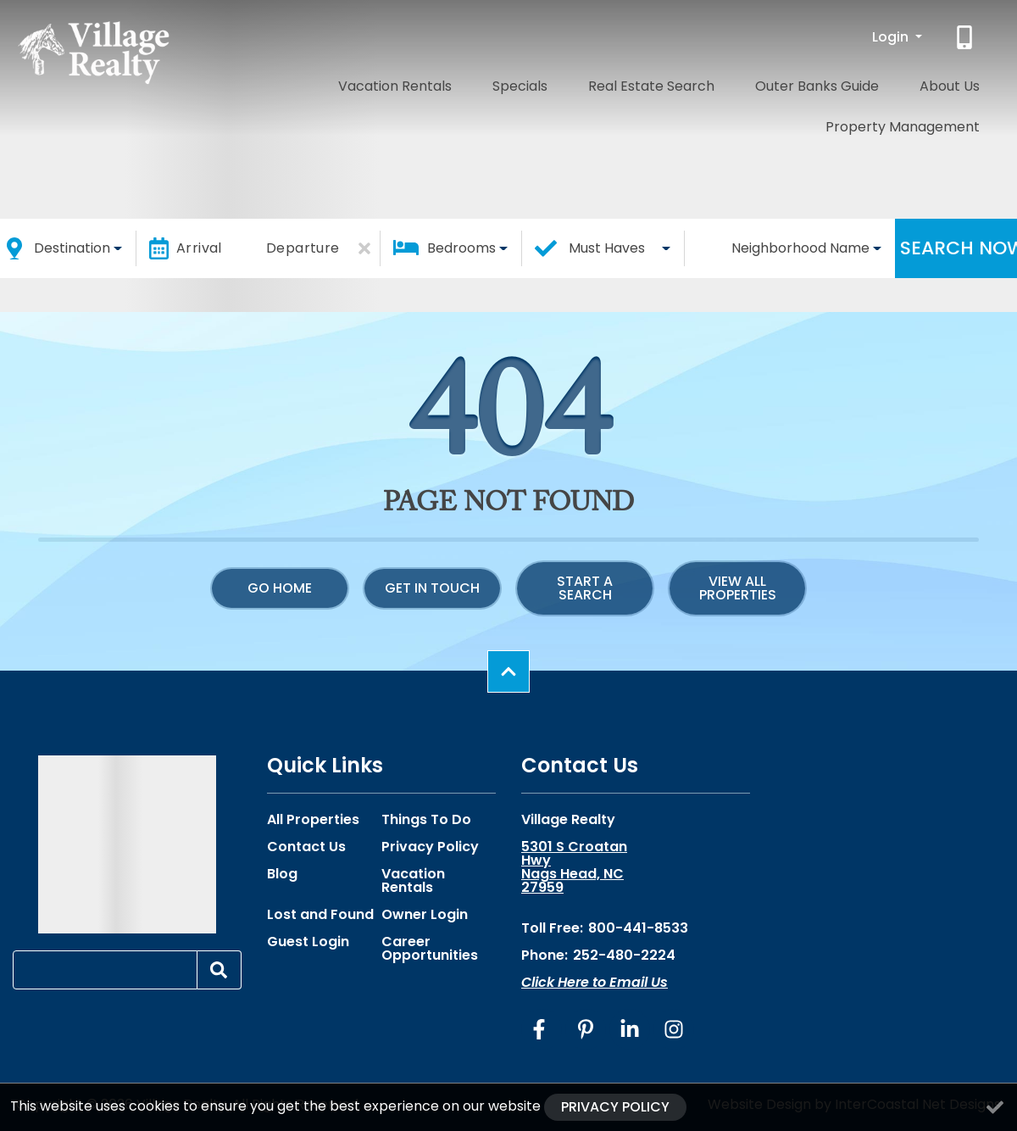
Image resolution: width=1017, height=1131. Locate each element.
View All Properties (737, 587)
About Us (793, 82)
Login (892, 37)
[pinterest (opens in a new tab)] (585, 1029)
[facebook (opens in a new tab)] (541, 1029)
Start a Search (585, 587)
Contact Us (306, 847)
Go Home (279, 588)
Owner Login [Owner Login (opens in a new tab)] (424, 915)
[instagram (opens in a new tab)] (673, 1029)
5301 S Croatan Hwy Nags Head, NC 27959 (574, 867)
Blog (282, 874)
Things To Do (426, 820)
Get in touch (432, 588)
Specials (435, 82)
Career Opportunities (429, 948)
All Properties (313, 820)
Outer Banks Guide (684, 82)
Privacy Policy (430, 847)
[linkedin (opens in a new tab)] (629, 1029)
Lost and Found (320, 915)
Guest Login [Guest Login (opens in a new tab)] (308, 942)
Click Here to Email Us (594, 982)
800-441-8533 (638, 928)
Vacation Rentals (333, 82)
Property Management (915, 82)
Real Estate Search (542, 82)
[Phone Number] (966, 37)
